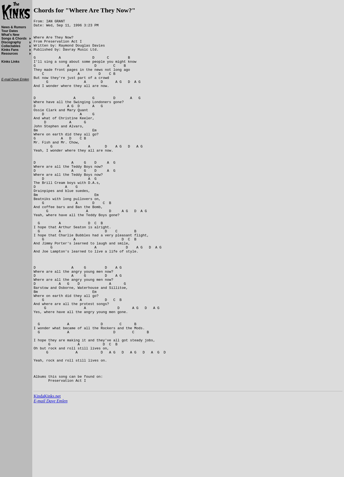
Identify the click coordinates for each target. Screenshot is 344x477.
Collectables (10, 46)
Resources (9, 53)
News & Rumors (13, 27)
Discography (11, 42)
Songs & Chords (14, 38)
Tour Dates (9, 31)
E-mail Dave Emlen (50, 474)
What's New (10, 35)
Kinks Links (10, 62)
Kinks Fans (10, 50)
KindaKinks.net (47, 469)
